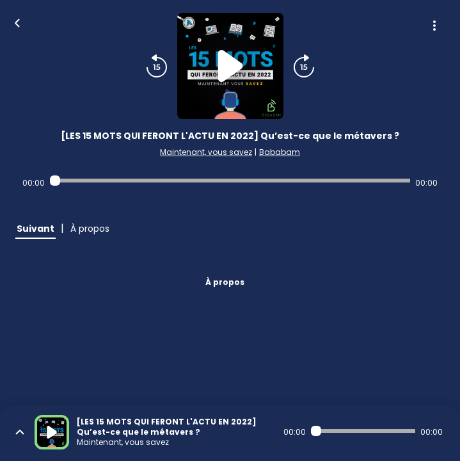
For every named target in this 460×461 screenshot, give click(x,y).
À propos (224, 282)
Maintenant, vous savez (206, 152)
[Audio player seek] (230, 180)
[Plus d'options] (434, 25)
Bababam (279, 152)
